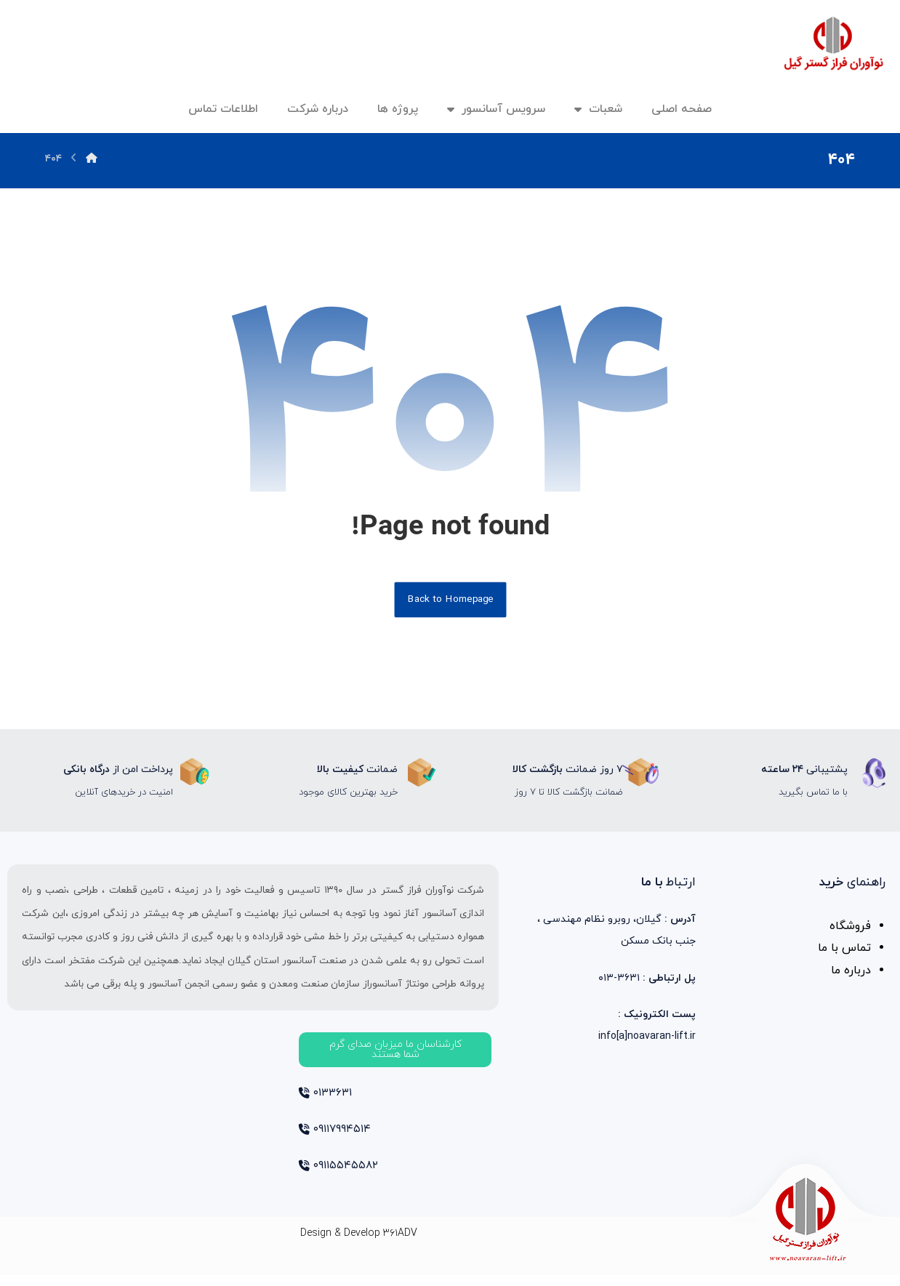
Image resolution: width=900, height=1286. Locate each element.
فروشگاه (850, 936)
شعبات (598, 109)
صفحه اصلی (681, 109)
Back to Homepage (449, 604)
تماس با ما (844, 959)
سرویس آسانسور (496, 109)
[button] (395, 1057)
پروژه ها (397, 109)
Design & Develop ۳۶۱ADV (358, 1244)
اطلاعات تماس (223, 109)
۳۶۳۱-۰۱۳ (647, 990)
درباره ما (851, 982)
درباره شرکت (317, 109)
